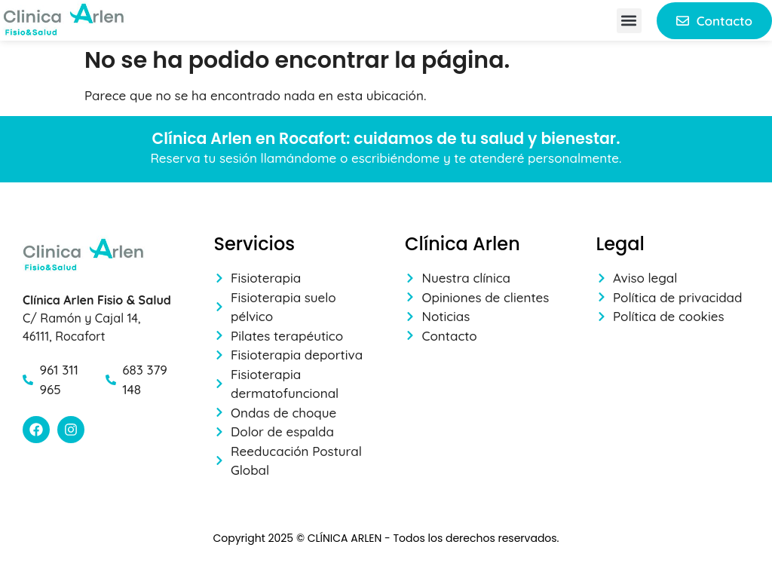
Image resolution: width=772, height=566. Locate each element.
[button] (629, 20)
